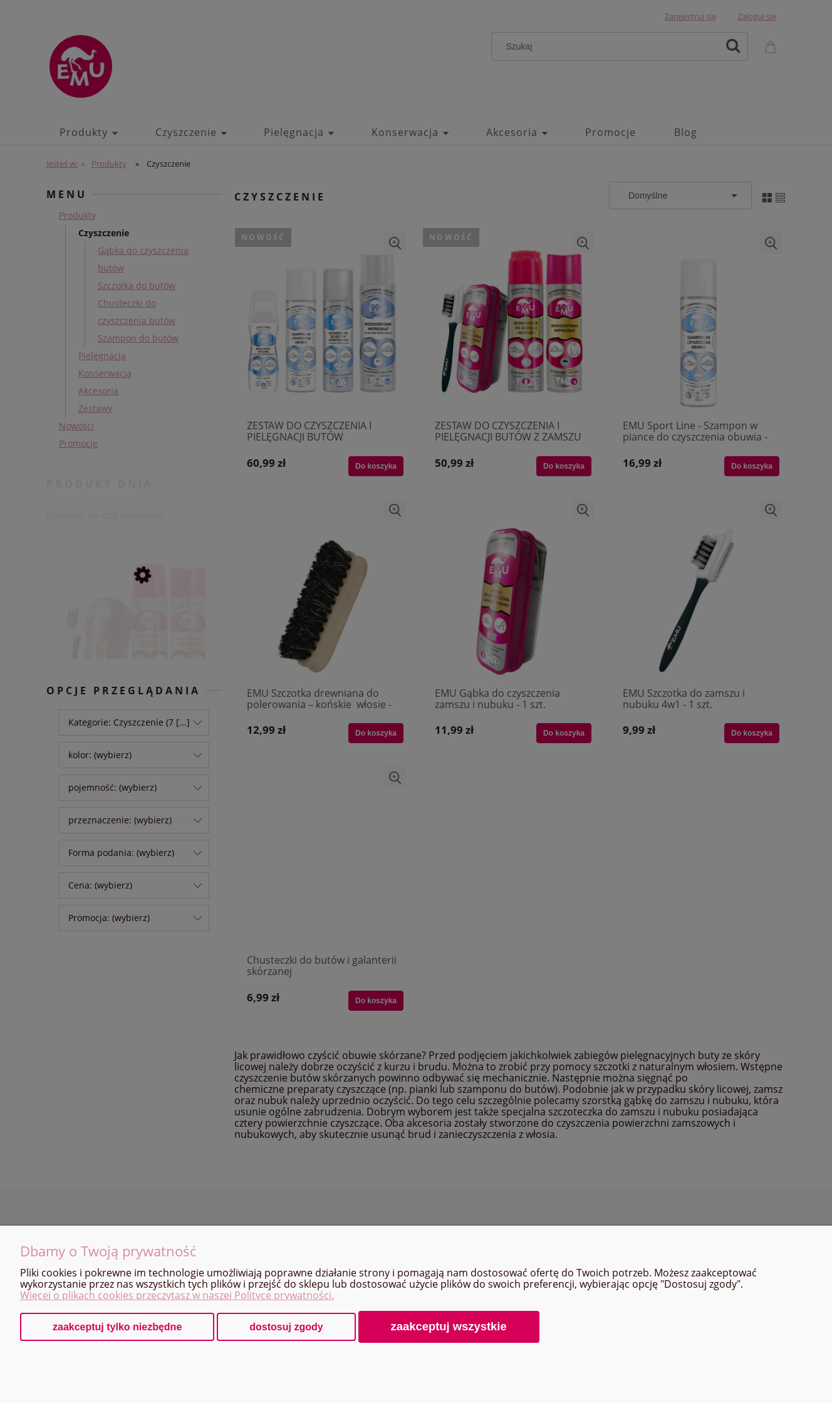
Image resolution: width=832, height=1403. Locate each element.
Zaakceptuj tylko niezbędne (117, 1327)
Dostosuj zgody (286, 1327)
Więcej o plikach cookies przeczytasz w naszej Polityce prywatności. (177, 1295)
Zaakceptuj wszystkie (449, 1326)
